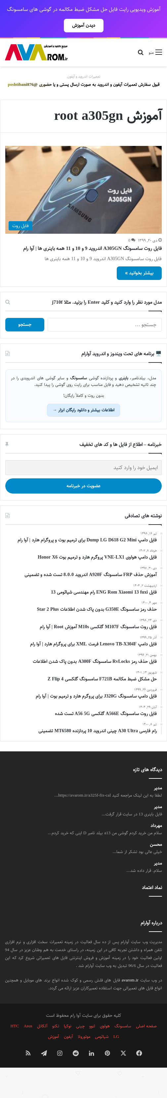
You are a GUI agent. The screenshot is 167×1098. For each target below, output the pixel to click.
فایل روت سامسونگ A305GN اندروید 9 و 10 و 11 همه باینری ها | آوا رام (92, 234)
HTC (14, 1011)
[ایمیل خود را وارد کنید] (83, 453)
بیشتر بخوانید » (139, 258)
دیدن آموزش (83, 25)
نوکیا (67, 1011)
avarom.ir (130, 965)
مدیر (158, 773)
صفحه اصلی (146, 1011)
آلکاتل (42, 1011)
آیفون (68, 1022)
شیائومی (102, 1022)
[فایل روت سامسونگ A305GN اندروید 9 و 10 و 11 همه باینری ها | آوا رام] (83, 175)
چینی (80, 1011)
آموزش (53, 1022)
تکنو (55, 1011)
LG (116, 1022)
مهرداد (156, 811)
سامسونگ (122, 1011)
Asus (27, 1011)
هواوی (105, 1011)
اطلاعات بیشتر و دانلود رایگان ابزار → (83, 395)
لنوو (92, 1011)
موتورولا (84, 1022)
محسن (156, 830)
